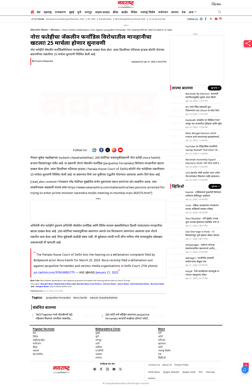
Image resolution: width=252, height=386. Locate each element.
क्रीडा (115, 12)
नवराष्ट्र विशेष (147, 12)
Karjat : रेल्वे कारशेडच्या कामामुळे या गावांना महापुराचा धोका (202, 272)
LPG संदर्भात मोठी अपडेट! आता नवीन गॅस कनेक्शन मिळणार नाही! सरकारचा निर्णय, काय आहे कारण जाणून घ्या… (202, 174)
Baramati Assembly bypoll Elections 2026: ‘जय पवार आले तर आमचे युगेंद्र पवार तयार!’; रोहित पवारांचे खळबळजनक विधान (203, 161)
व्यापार (175, 12)
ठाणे (97, 343)
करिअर (161, 340)
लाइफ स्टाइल (102, 12)
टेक (184, 12)
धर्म (159, 333)
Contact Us (154, 364)
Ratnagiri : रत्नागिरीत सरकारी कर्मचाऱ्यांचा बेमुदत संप (199, 259)
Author (151, 378)
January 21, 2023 (107, 272)
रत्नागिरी (99, 350)
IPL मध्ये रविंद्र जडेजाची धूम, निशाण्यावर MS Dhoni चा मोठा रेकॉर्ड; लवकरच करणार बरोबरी (203, 108)
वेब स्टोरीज (38, 354)
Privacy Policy (181, 364)
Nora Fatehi (80, 297)
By (42, 60)
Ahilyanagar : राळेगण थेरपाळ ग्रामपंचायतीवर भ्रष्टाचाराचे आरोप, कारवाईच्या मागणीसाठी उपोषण (200, 246)
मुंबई (71, 12)
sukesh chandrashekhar (104, 297)
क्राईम (125, 12)
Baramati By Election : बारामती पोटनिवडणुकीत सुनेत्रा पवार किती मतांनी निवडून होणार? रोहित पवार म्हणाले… (201, 95)
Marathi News (105, 19)
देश (38, 12)
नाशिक (98, 347)
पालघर (98, 354)
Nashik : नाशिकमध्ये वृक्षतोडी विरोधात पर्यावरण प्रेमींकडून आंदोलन (203, 193)
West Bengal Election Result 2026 (130, 19)
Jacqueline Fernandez (58, 297)
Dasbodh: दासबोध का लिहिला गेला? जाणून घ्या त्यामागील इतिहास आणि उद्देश (203, 121)
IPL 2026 (91, 19)
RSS (201, 371)
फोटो (160, 347)
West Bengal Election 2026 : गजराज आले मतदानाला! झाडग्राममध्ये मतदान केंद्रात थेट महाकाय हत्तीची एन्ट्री (203, 135)
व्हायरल (162, 343)
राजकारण (60, 12)
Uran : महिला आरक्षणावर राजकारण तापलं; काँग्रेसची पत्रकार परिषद (202, 207)
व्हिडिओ (162, 357)
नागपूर (88, 12)
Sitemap (210, 371)
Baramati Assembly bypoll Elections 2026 (65, 19)
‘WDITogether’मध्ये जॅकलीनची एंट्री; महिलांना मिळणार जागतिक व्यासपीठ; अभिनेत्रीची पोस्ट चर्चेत (54, 316)
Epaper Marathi (171, 371)
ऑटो (160, 336)
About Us (167, 364)
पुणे (79, 12)
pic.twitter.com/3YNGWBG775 (54, 272)
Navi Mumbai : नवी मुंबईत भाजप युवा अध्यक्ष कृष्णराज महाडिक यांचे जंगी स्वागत (203, 220)
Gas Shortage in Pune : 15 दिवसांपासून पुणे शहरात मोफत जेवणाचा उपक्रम (203, 233)
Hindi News (154, 371)
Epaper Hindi (188, 371)
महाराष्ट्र (48, 12)
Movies (55, 29)
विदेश (134, 12)
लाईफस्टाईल (39, 340)
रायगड (98, 357)
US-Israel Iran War (157, 19)
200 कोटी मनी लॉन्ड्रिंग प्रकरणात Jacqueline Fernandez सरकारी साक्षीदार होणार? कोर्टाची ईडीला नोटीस (127, 316)
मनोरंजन (163, 12)
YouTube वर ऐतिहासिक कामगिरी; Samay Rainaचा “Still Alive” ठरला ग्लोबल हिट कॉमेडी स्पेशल (202, 148)
